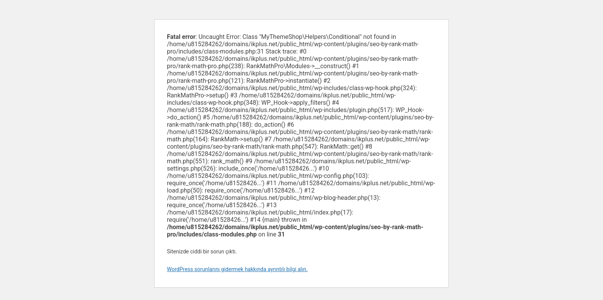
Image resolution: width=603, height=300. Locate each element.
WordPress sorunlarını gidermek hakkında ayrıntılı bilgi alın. (237, 269)
